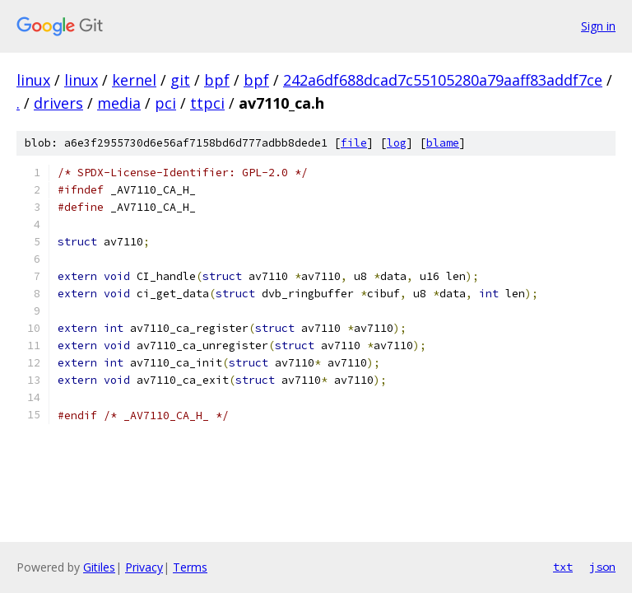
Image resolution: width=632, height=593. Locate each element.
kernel (134, 80)
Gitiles (99, 567)
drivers (58, 103)
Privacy (144, 567)
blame (442, 143)
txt (563, 566)
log (397, 143)
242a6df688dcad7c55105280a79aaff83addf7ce (442, 80)
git (180, 80)
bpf (217, 80)
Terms (190, 567)
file (354, 143)
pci (165, 103)
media (119, 103)
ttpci (207, 103)
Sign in (598, 26)
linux (33, 80)
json (602, 566)
